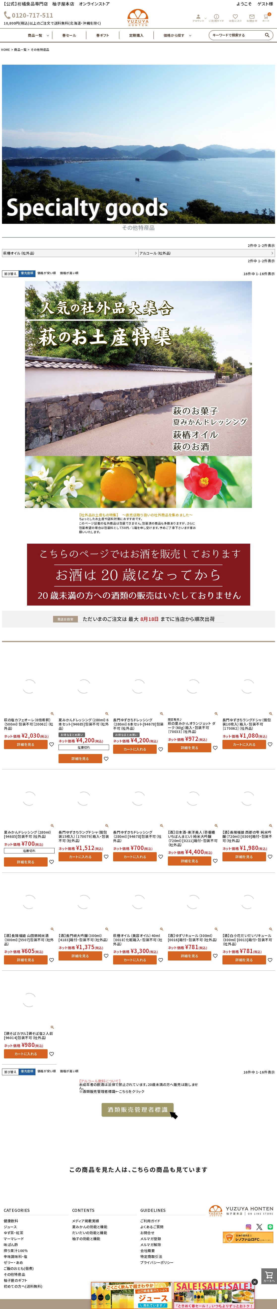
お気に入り (235, 18)
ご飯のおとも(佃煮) (19, 1268)
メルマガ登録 (150, 1238)
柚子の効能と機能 (86, 1238)
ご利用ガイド (216, 18)
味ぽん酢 (11, 1244)
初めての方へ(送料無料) (23, 1286)
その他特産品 (14, 1274)
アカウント (198, 18)
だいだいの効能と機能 (89, 1232)
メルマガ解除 (150, 1244)
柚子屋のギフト (16, 1280)
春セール (74, 35)
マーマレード (14, 1238)
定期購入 (141, 35)
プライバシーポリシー (157, 1262)
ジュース (10, 1226)
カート (266, 17)
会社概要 (147, 1250)
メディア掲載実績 (85, 1220)
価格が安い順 (46, 273)
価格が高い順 (69, 273)
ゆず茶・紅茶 (13, 1232)
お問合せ (252, 18)
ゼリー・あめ (13, 1262)
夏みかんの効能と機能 (90, 1226)
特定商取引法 (151, 1256)
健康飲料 (11, 1220)
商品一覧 (40, 35)
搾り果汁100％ (16, 1250)
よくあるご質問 (152, 1226)
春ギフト (107, 35)
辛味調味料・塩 (16, 1256)
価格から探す (174, 35)
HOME (5, 49)
